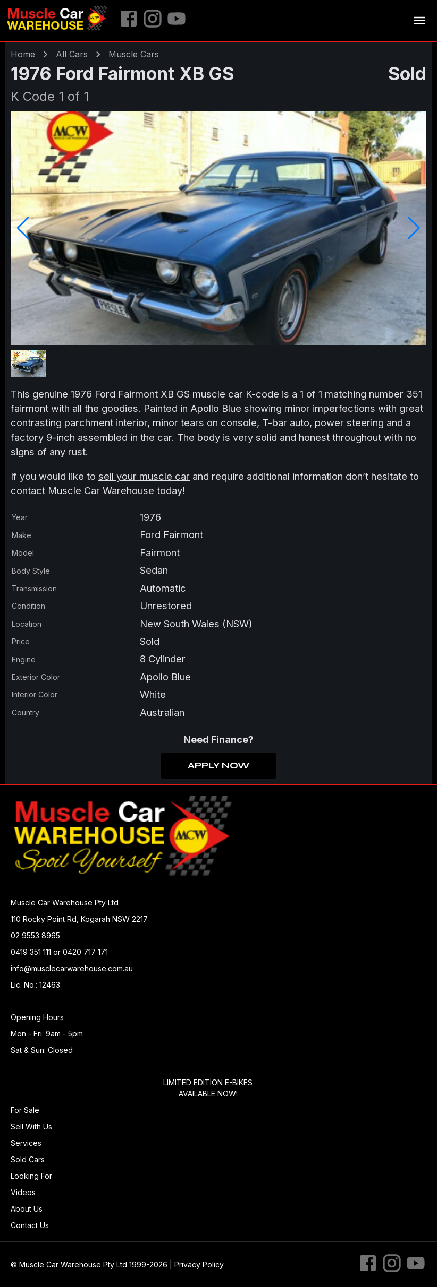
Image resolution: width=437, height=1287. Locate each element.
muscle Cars (133, 54)
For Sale (25, 1110)
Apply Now (218, 766)
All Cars (72, 54)
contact (28, 490)
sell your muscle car (144, 476)
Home (23, 54)
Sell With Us (31, 1126)
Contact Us (30, 1225)
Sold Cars (28, 1159)
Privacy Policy (199, 1264)
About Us (27, 1208)
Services (26, 1142)
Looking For (31, 1175)
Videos (23, 1192)
